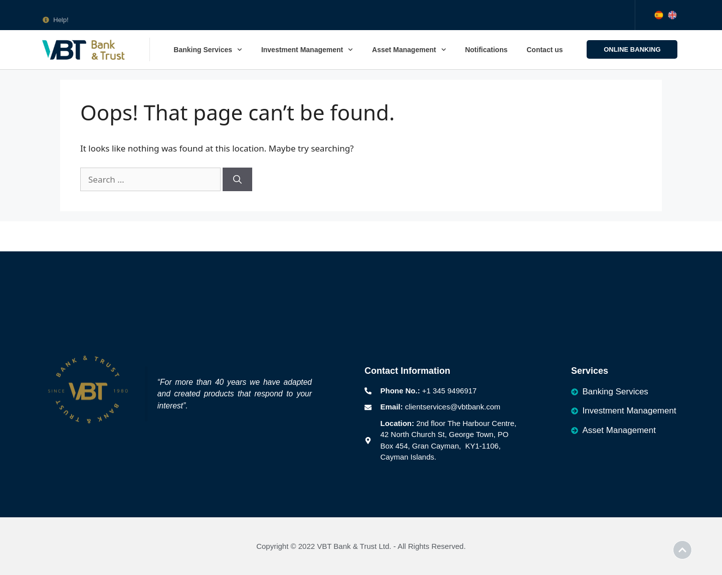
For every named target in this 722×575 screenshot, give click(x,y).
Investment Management (307, 49)
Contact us (544, 50)
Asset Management (409, 49)
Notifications (486, 50)
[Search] (237, 180)
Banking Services (207, 49)
